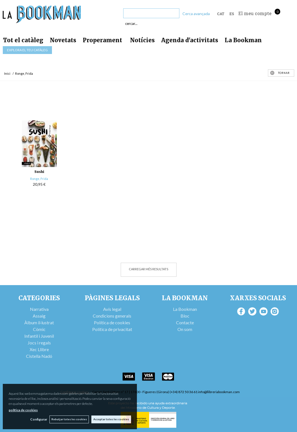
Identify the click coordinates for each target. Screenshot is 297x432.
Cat (220, 13)
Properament (103, 40)
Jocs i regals (39, 342)
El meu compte (255, 13)
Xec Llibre (39, 349)
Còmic (39, 329)
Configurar (37, 419)
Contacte (185, 322)
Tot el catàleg (23, 40)
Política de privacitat (112, 329)
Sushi (39, 172)
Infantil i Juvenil (39, 336)
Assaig (39, 315)
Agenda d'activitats (189, 40)
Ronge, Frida (39, 178)
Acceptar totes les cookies (111, 419)
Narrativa (39, 309)
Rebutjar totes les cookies (69, 419)
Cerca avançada (196, 13)
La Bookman (243, 40)
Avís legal (112, 309)
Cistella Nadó (39, 356)
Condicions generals (112, 315)
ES (231, 13)
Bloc (184, 315)
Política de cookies (112, 322)
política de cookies (23, 410)
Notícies (142, 40)
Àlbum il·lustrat (39, 322)
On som (184, 329)
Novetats (63, 40)
